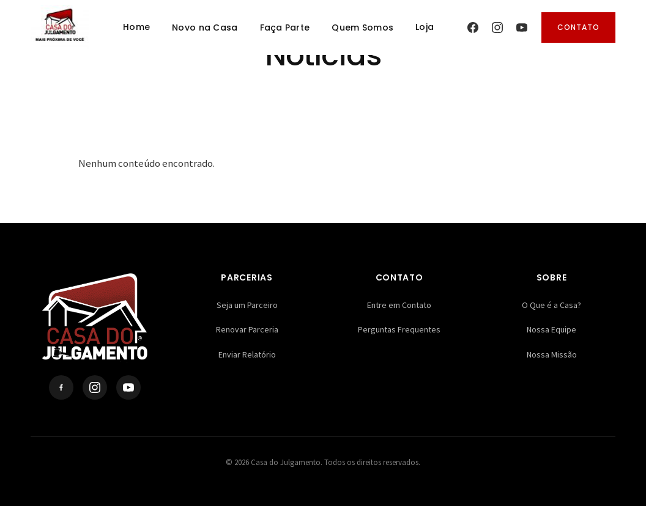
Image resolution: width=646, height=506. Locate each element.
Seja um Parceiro (247, 304)
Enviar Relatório (247, 354)
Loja (424, 27)
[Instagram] (497, 27)
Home (136, 27)
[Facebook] (473, 27)
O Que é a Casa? (551, 304)
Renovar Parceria (247, 329)
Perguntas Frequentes (399, 329)
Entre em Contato (399, 304)
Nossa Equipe (551, 329)
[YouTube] (522, 27)
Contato (578, 27)
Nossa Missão (552, 354)
